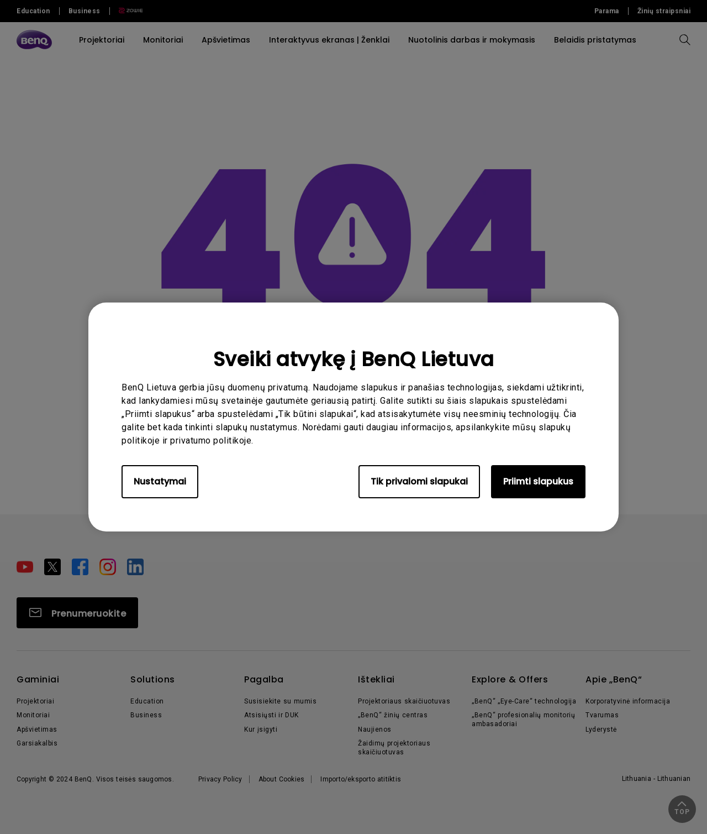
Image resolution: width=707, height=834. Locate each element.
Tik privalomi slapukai (419, 481)
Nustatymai (160, 481)
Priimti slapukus (538, 481)
